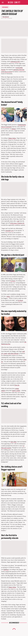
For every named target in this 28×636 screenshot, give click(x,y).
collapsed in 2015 (15, 61)
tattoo (8, 296)
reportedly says (9, 230)
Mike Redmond (6, 16)
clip (18, 221)
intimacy (14, 128)
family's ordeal (16, 390)
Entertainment (5, 7)
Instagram (24, 270)
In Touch (20, 300)
